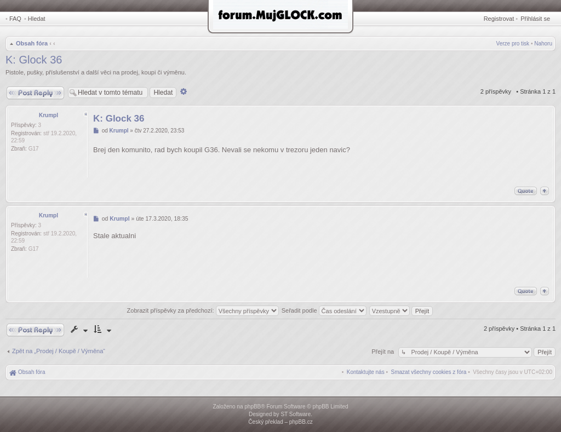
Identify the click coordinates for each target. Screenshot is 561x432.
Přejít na (383, 351)
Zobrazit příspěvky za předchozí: (203, 310)
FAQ (15, 18)
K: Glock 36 (33, 60)
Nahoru (543, 44)
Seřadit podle (324, 310)
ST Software (295, 414)
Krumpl (48, 115)
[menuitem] (429, 372)
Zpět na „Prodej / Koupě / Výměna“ (58, 351)
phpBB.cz (301, 422)
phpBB (252, 407)
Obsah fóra (32, 43)
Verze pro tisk (513, 44)
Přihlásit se (535, 18)
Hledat (36, 18)
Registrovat (499, 18)
